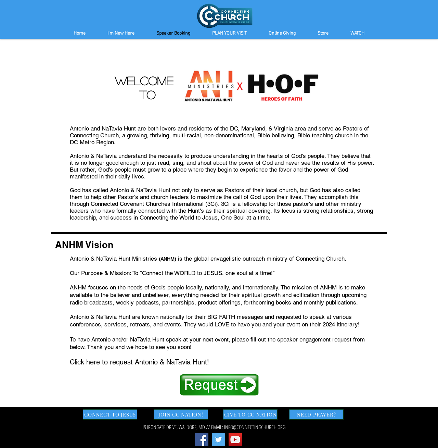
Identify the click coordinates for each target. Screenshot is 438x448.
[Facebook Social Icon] (201, 439)
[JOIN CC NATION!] (181, 414)
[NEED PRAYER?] (316, 414)
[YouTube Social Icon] (235, 439)
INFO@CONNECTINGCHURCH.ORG (254, 427)
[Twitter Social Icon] (218, 439)
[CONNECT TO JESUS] (110, 414)
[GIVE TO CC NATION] (250, 414)
